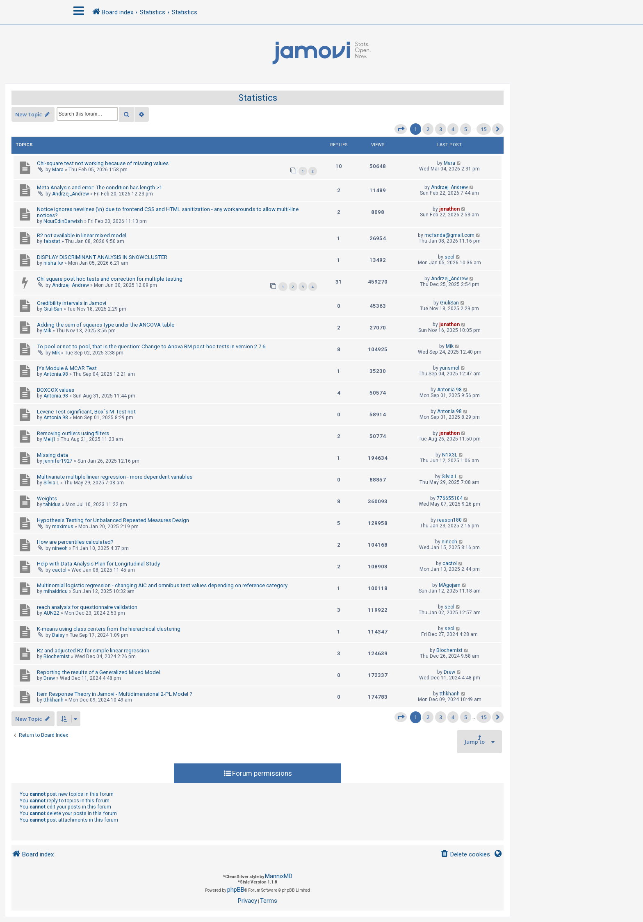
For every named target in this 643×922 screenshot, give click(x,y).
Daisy (58, 635)
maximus (62, 526)
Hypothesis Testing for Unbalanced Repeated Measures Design (113, 520)
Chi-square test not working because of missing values (103, 163)
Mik (47, 331)
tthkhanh (53, 700)
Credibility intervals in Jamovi (71, 303)
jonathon (449, 209)
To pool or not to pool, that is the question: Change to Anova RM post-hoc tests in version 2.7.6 (151, 346)
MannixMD (278, 876)
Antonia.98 (55, 374)
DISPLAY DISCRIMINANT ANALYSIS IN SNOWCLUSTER (102, 257)
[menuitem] (465, 855)
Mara (58, 170)
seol (449, 257)
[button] (400, 129)
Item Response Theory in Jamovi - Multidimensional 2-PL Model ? (114, 694)
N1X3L (449, 455)
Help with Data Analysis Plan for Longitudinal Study (98, 564)
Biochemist (56, 656)
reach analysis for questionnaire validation (87, 607)
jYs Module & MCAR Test (67, 368)
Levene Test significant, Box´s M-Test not (86, 412)
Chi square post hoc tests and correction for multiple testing (109, 279)
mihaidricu (55, 591)
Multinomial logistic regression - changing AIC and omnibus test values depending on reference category (162, 585)
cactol (59, 570)
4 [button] (452, 129)
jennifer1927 (58, 461)
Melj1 (49, 439)
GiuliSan (52, 309)
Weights (47, 498)
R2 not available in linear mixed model (81, 235)
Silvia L (51, 483)
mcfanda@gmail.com (449, 235)
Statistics (257, 98)
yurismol (449, 368)
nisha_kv (53, 263)
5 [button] (465, 129)
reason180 (449, 520)
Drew (49, 678)
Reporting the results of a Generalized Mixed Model (98, 672)
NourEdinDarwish (63, 221)
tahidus (52, 504)
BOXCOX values (55, 390)
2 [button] (427, 129)
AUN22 (51, 613)
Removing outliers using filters (73, 433)
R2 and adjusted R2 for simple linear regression (93, 650)
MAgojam (450, 585)
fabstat (51, 241)
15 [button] (484, 129)
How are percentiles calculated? (75, 542)
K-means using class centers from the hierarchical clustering (108, 629)
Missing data (52, 455)
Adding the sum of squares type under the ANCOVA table (105, 325)
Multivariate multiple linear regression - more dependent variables (114, 477)
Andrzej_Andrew (70, 194)
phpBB (235, 889)
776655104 (450, 498)
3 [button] (440, 129)
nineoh (60, 548)
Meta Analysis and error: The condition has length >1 (99, 187)
